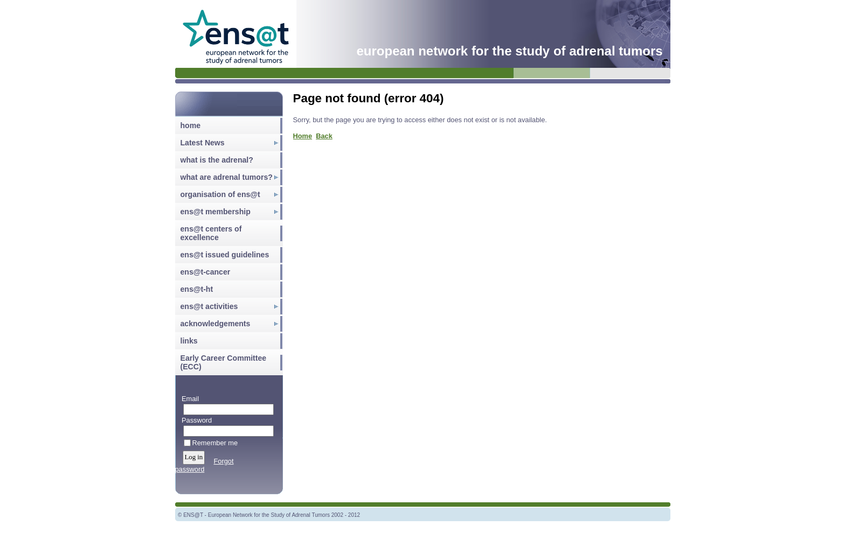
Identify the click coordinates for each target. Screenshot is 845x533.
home (191, 125)
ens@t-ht (197, 289)
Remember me (215, 443)
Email (188, 399)
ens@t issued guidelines (225, 254)
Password (194, 420)
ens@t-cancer (206, 272)
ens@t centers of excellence (211, 233)
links (189, 340)
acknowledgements (216, 323)
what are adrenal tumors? (227, 177)
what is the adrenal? (217, 160)
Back (324, 136)
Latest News (203, 142)
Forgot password (204, 465)
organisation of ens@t (220, 194)
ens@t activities (209, 306)
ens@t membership (216, 211)
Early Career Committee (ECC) (224, 362)
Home (303, 136)
